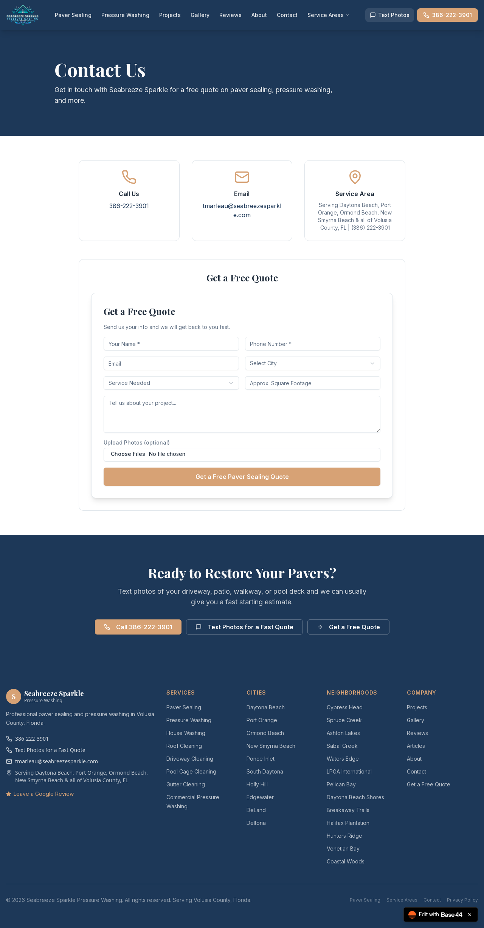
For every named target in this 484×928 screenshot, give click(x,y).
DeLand (256, 810)
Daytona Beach (266, 707)
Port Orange (262, 720)
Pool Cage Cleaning (191, 771)
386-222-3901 (447, 15)
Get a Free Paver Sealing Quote (242, 476)
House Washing (185, 733)
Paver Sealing (73, 15)
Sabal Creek (342, 746)
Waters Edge (343, 758)
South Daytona (265, 771)
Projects (170, 15)
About (259, 15)
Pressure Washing (125, 15)
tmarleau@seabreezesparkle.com (52, 761)
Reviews (230, 15)
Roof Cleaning (184, 746)
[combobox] (312, 363)
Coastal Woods (346, 861)
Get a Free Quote (348, 627)
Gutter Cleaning (185, 784)
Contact (287, 15)
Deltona (256, 823)
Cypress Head (345, 707)
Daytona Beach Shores (355, 797)
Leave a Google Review (40, 794)
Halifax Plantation (348, 823)
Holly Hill (257, 784)
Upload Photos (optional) (137, 442)
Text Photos (390, 15)
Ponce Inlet (261, 758)
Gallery (200, 15)
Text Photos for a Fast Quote (244, 627)
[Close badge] (469, 914)
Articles (416, 746)
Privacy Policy (462, 900)
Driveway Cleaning (189, 758)
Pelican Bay (341, 784)
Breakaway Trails (348, 810)
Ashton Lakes (343, 733)
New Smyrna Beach (271, 746)
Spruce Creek (344, 720)
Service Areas (328, 15)
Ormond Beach (265, 733)
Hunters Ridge (344, 835)
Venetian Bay (343, 848)
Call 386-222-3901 (138, 627)
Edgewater (260, 797)
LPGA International (349, 771)
